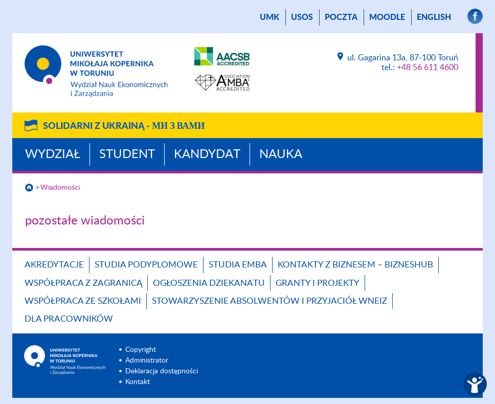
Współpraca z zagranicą (83, 283)
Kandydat (207, 154)
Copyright (140, 349)
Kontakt (137, 382)
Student (127, 154)
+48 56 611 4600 (427, 67)
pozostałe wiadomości (85, 221)
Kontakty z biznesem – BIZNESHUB (355, 264)
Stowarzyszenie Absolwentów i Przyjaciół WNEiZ (269, 301)
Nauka (280, 154)
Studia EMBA (238, 264)
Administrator (146, 360)
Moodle (387, 17)
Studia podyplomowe (146, 264)
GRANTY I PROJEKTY (317, 283)
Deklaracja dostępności (161, 371)
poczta (341, 17)
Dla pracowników (69, 319)
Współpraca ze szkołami (83, 301)
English (434, 17)
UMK (269, 17)
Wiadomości (60, 187)
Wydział (52, 154)
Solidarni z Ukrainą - (124, 126)
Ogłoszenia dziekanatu (209, 283)
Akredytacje (54, 264)
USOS (302, 17)
